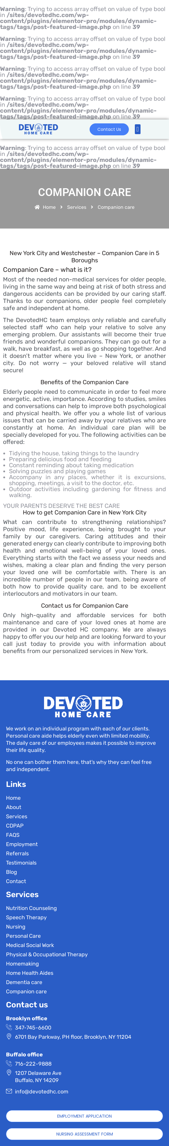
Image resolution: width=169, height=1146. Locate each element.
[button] (138, 129)
